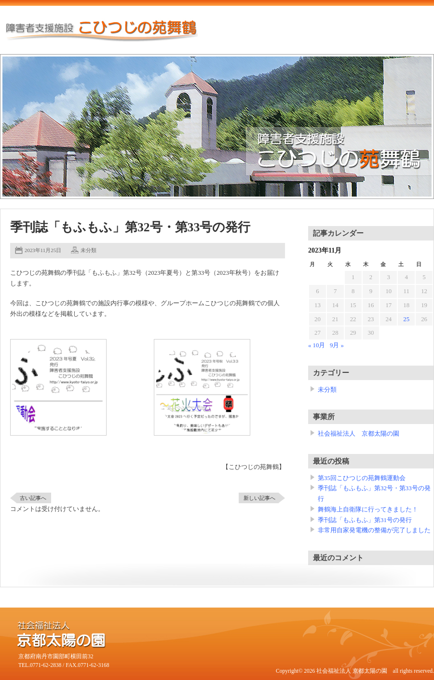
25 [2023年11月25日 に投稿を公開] (406, 319)
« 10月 (316, 345)
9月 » (337, 345)
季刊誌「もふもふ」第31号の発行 (365, 520)
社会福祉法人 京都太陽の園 (358, 433)
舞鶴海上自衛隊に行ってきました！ (368, 509)
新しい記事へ (259, 498)
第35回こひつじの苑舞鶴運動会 (362, 478)
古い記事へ (33, 498)
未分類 (88, 250)
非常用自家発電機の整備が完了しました (374, 530)
